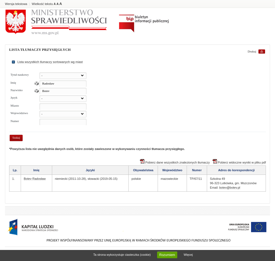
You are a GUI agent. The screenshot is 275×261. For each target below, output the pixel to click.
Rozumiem (167, 255)
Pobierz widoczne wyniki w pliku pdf (239, 162)
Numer (14, 121)
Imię (13, 82)
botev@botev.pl (229, 187)
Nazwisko (16, 90)
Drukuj (252, 51)
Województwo (19, 113)
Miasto (14, 105)
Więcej (188, 254)
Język (13, 97)
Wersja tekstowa (16, 4)
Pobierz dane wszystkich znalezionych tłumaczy (175, 162)
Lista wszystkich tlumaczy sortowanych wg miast (50, 62)
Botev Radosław (35, 178)
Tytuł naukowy (19, 74)
